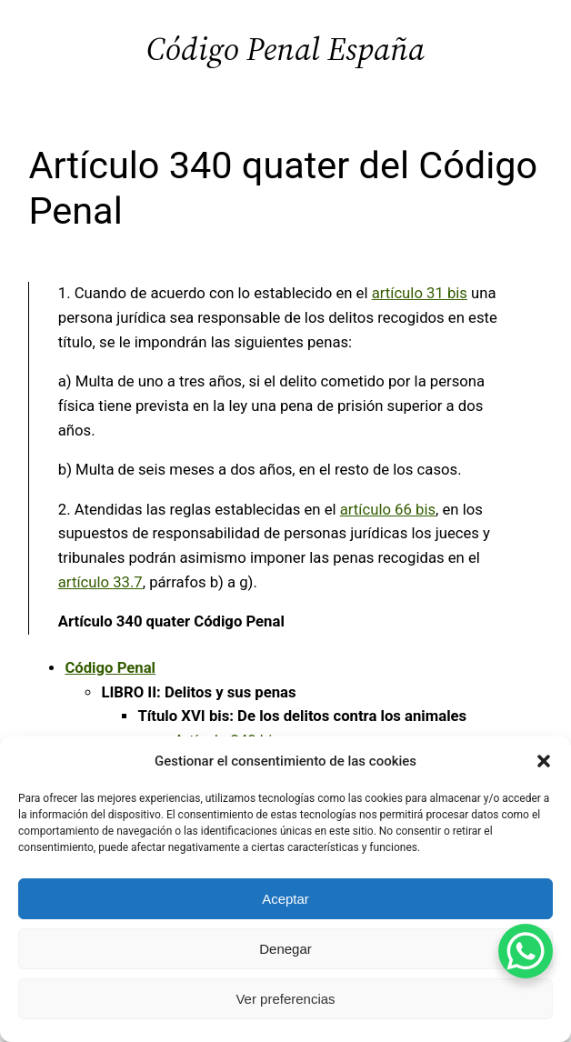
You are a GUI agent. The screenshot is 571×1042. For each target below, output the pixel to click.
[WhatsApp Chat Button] (525, 951)
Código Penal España (285, 48)
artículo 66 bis (388, 509)
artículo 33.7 (100, 582)
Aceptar (285, 899)
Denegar (285, 949)
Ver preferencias (285, 999)
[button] (544, 761)
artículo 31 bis (419, 293)
